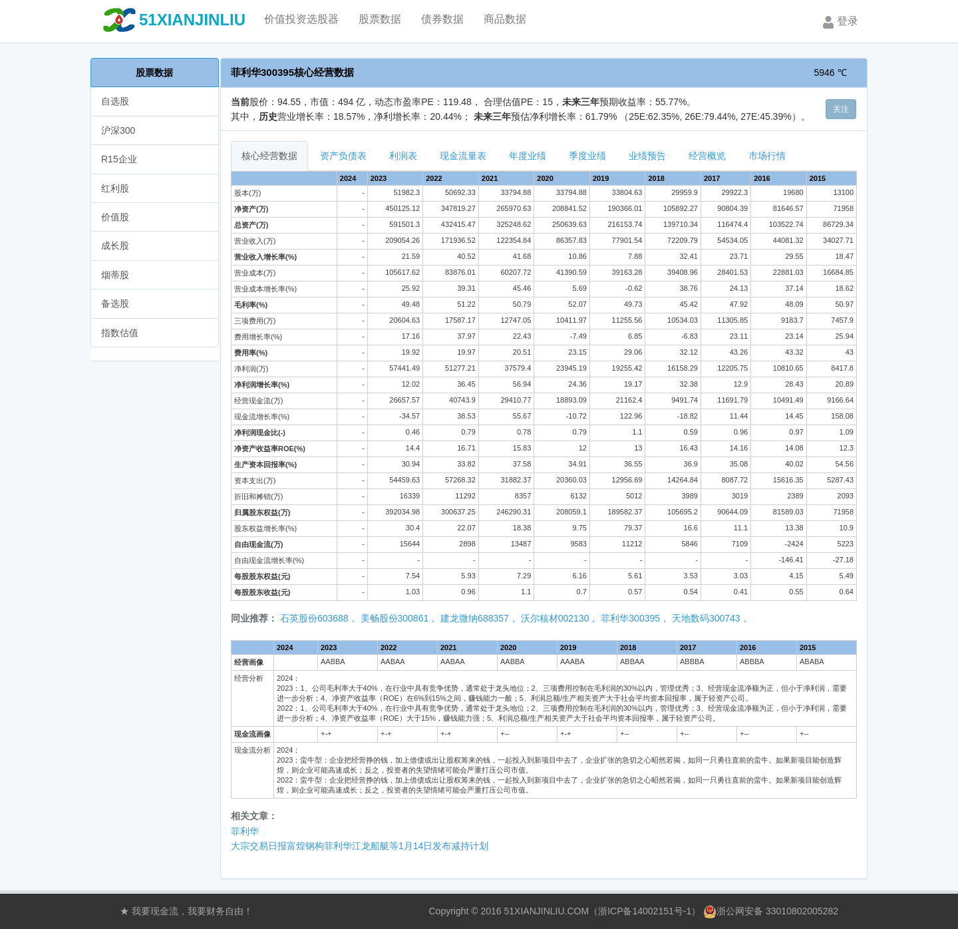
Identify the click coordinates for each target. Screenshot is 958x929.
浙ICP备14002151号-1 (644, 911)
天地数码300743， (711, 618)
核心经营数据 (269, 155)
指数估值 (119, 332)
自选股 (115, 101)
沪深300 (118, 130)
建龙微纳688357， (479, 618)
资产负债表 (343, 155)
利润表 (403, 155)
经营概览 (707, 155)
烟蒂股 (115, 275)
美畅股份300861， (399, 618)
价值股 (115, 217)
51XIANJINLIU (192, 20)
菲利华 (245, 831)
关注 (841, 109)
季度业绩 (587, 155)
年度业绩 (527, 155)
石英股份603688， (319, 618)
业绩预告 (647, 155)
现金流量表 (463, 155)
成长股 (115, 245)
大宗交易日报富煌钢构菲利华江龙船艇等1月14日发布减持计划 (359, 845)
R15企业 (119, 159)
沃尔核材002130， (560, 618)
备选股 (115, 303)
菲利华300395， (635, 618)
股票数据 (154, 72)
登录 (839, 22)
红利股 (115, 188)
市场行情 (767, 155)
